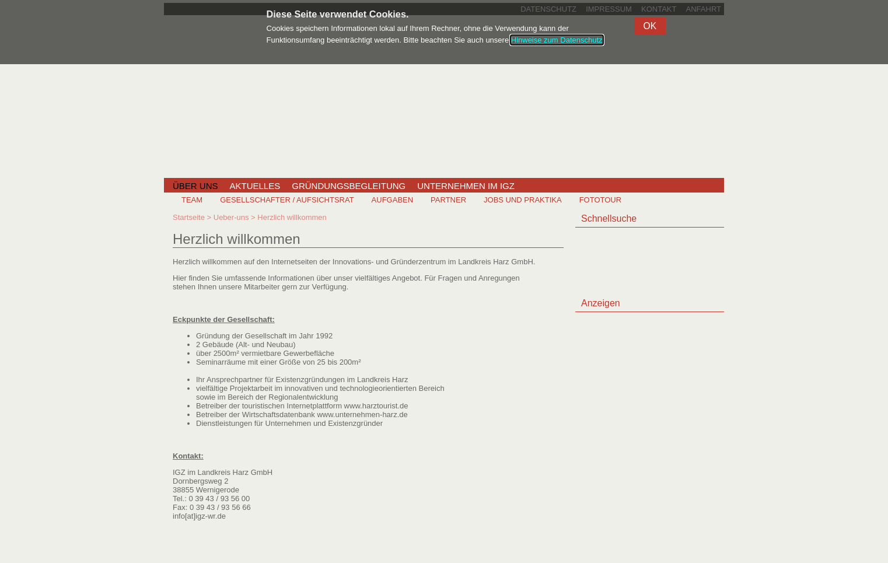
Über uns (195, 186)
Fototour (600, 199)
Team (191, 199)
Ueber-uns (231, 217)
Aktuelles (255, 186)
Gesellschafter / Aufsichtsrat (287, 199)
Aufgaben (393, 199)
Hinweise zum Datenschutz (557, 40)
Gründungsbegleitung (348, 186)
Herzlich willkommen (291, 217)
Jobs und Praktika (523, 199)
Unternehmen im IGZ (466, 186)
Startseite (189, 217)
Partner (448, 199)
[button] (650, 26)
